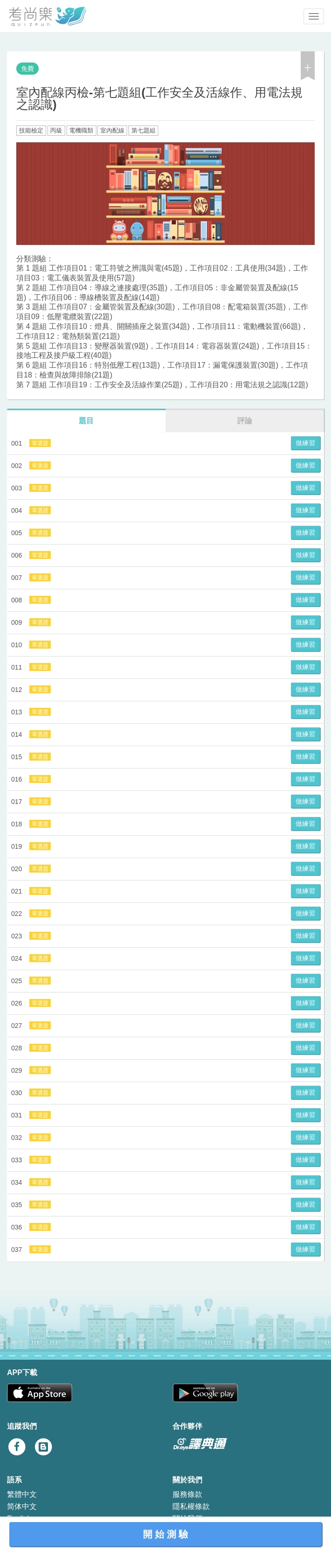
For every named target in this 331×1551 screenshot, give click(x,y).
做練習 (305, 443)
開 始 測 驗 (165, 1534)
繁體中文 (22, 1494)
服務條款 (188, 1494)
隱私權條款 (191, 1506)
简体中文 (22, 1506)
